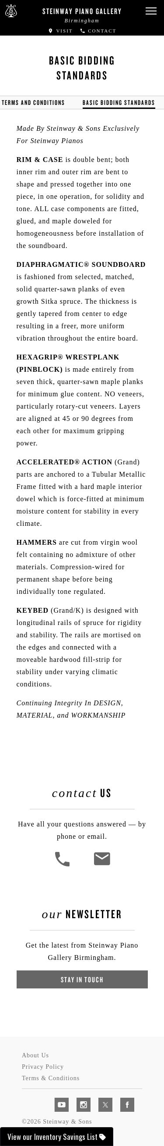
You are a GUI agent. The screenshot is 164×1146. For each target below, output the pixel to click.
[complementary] (100, 1097)
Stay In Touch (82, 979)
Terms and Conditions (33, 102)
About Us (35, 1055)
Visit (60, 30)
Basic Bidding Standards (119, 102)
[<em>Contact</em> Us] (101, 865)
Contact (98, 30)
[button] (151, 11)
